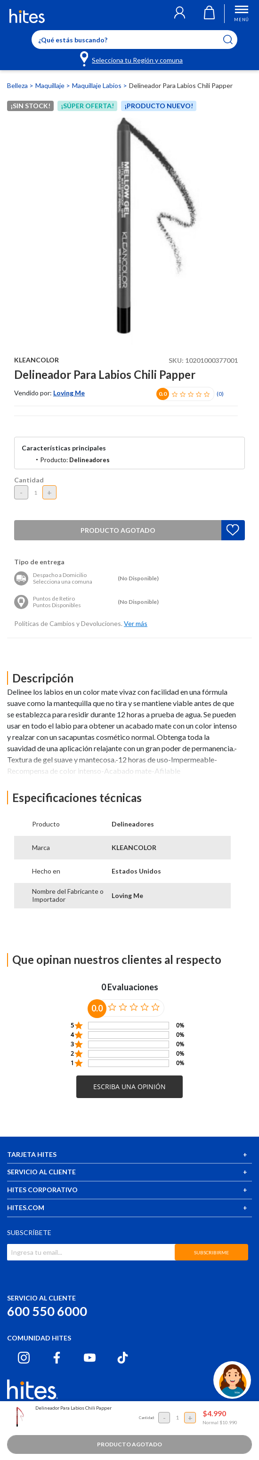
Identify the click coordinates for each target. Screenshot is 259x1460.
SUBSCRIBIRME (211, 1252)
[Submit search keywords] (234, 39)
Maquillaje (50, 85)
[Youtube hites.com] (90, 1358)
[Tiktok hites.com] (123, 1358)
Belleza (18, 85)
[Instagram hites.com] (24, 1358)
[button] (179, 13)
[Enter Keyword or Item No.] (134, 39)
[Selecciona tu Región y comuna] (132, 58)
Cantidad (29, 480)
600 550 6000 (47, 1311)
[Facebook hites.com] (57, 1358)
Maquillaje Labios (97, 85)
